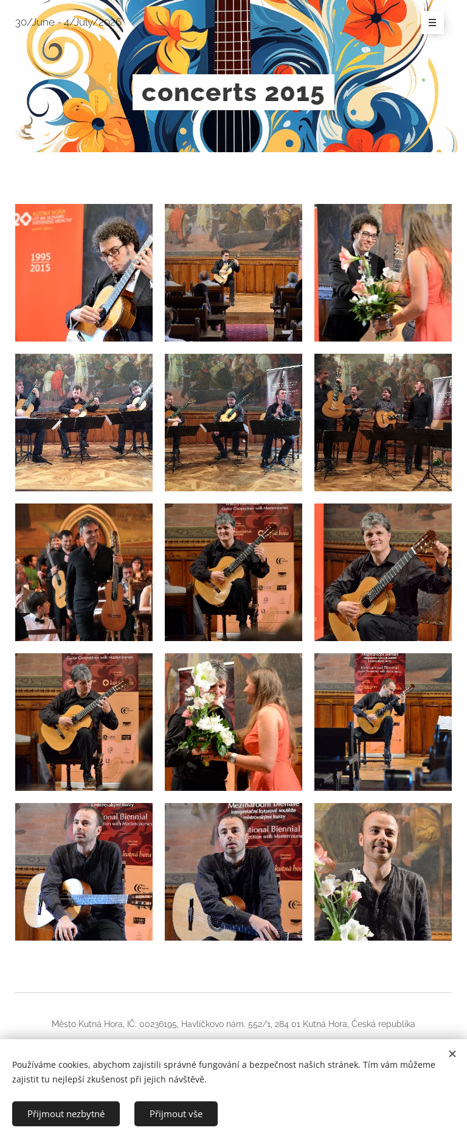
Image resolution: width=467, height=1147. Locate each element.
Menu (428, 23)
